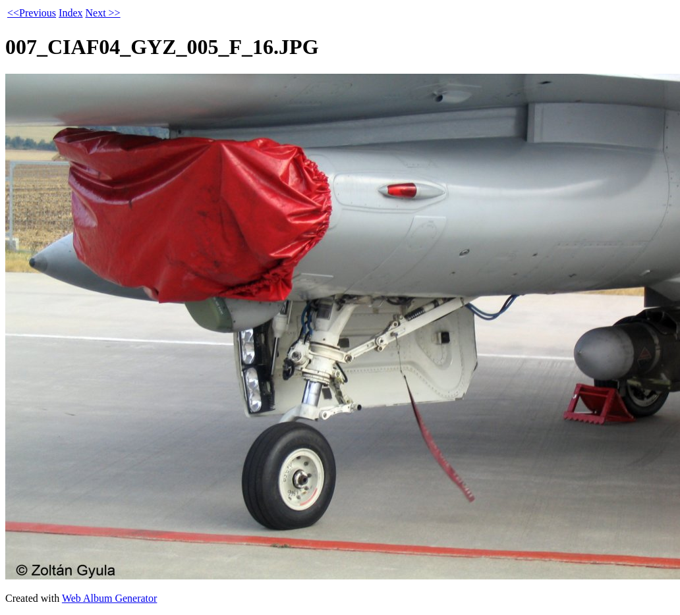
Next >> (102, 12)
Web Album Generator (109, 598)
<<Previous (31, 12)
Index (70, 12)
